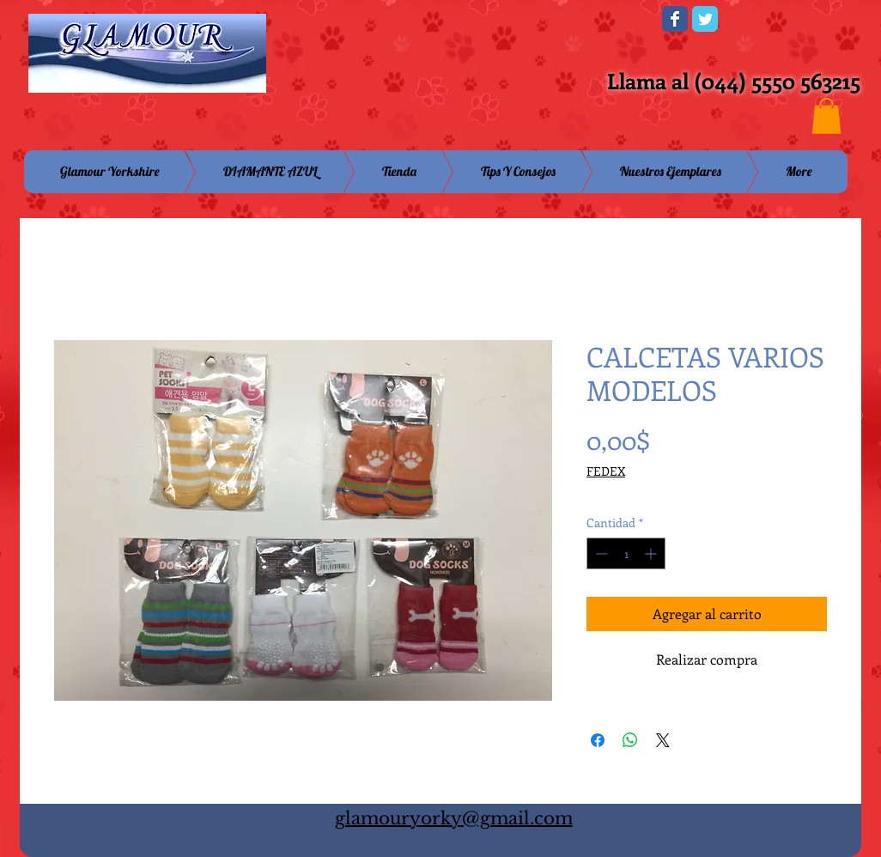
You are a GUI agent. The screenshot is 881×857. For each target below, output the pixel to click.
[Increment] (652, 553)
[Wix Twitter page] (705, 19)
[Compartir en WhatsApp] (630, 740)
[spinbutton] (626, 553)
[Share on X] (663, 740)
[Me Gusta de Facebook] (542, 24)
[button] (826, 116)
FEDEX (605, 471)
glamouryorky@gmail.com (454, 818)
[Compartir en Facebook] (597, 740)
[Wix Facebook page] (675, 19)
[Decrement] (600, 553)
